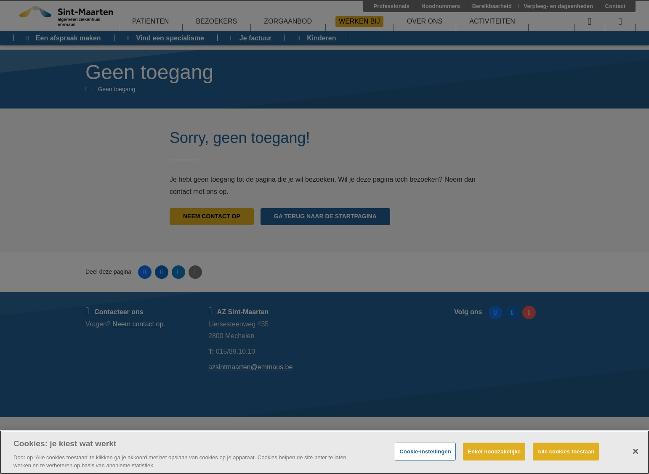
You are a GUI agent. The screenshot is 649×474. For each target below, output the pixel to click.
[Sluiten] (635, 451)
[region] (324, 452)
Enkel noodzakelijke (494, 451)
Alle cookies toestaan (566, 451)
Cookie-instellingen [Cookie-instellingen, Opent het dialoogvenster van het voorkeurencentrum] (425, 451)
